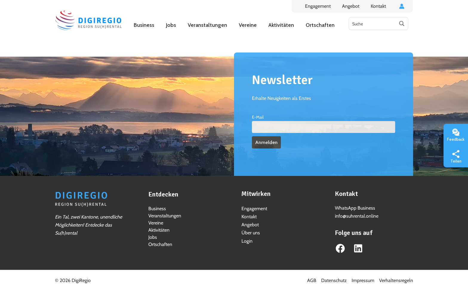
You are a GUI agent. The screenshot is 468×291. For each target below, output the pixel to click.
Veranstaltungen (164, 216)
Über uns (250, 233)
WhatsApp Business (355, 208)
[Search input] (372, 23)
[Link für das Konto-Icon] (402, 6)
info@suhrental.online (356, 216)
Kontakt (379, 6)
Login (247, 241)
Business (157, 208)
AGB (311, 280)
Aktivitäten (159, 230)
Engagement (322, 6)
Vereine (155, 223)
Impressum (363, 280)
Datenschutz (334, 280)
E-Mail (258, 117)
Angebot (353, 6)
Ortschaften (160, 244)
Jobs (152, 237)
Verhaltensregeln (396, 280)
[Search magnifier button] (401, 23)
